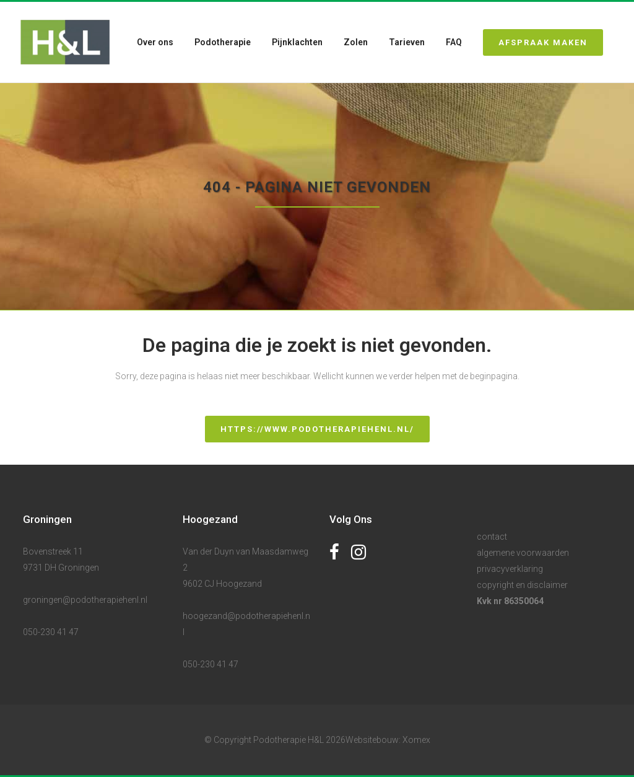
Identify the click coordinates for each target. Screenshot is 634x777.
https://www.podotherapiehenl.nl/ (317, 429)
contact (492, 537)
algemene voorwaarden (523, 553)
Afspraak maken (535, 42)
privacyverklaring (510, 569)
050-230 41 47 (51, 632)
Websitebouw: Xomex (387, 740)
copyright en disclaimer (522, 585)
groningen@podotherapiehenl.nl (85, 600)
